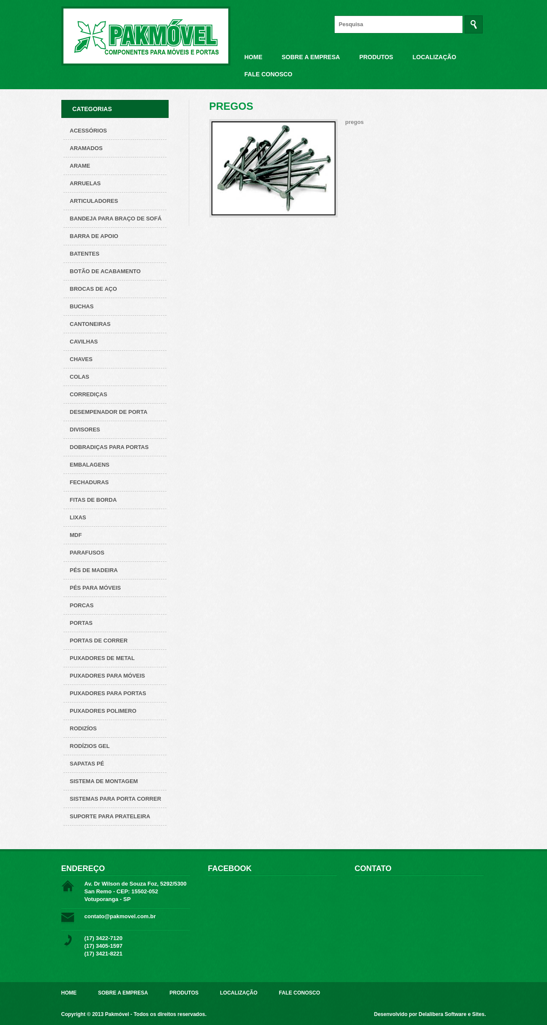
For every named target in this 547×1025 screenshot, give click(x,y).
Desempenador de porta (109, 412)
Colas (80, 377)
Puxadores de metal (102, 658)
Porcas (82, 605)
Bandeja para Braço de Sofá (116, 218)
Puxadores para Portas (108, 693)
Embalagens (89, 464)
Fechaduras (89, 482)
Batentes (85, 253)
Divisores (85, 429)
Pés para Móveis (95, 588)
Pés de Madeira (94, 570)
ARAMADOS (86, 148)
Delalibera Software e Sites (451, 1014)
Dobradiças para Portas (109, 447)
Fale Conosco (269, 74)
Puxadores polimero (103, 711)
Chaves (81, 359)
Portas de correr (99, 640)
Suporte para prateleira (110, 816)
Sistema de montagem (104, 781)
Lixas (78, 517)
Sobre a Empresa (311, 57)
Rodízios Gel (90, 746)
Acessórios (88, 130)
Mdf (76, 535)
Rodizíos (83, 728)
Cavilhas (84, 341)
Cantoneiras (90, 324)
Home (254, 57)
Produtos (376, 57)
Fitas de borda (93, 500)
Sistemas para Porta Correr (115, 799)
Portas (81, 623)
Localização (434, 57)
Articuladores (94, 201)
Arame (80, 166)
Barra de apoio (94, 236)
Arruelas (85, 183)
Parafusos (87, 552)
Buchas (82, 306)
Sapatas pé (87, 763)
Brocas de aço (93, 289)
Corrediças (88, 394)
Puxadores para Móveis (107, 675)
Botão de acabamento (105, 271)
